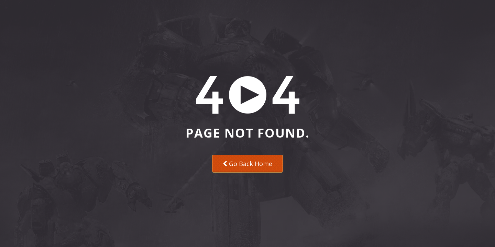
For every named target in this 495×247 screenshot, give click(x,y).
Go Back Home (247, 164)
